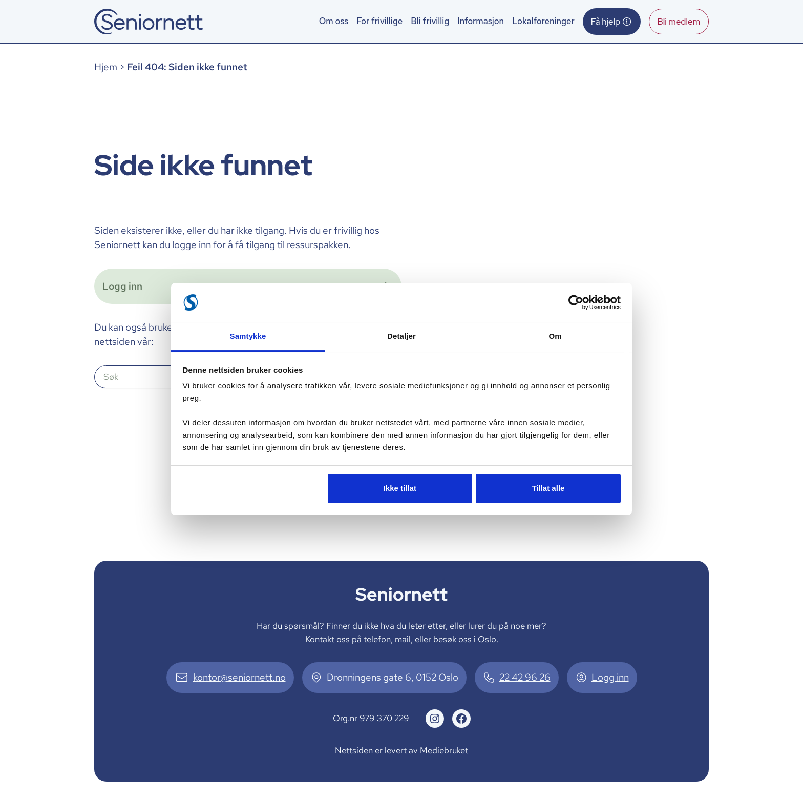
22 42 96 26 (525, 677)
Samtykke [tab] (248, 336)
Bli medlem (679, 21)
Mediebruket (444, 750)
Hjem (105, 66)
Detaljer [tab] (401, 336)
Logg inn (610, 677)
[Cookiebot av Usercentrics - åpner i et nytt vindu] (576, 302)
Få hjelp (611, 21)
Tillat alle (548, 488)
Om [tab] (554, 336)
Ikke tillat (400, 488)
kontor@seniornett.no (239, 677)
